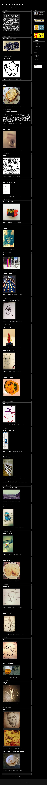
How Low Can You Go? (9, 182)
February (37, 46)
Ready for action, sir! (9, 663)
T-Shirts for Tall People (10, 112)
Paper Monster (7, 533)
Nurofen (5, 255)
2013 (36, 52)
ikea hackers (21, 482)
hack (17, 482)
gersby (9, 482)
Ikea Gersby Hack (8, 457)
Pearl (4, 155)
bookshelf (6, 482)
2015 (36, 49)
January (37, 47)
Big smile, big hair (8, 350)
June (37, 43)
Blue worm (6, 507)
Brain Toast (6, 560)
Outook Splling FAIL (8, 430)
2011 (36, 55)
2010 (36, 56)
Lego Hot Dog (7, 327)
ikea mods (25, 482)
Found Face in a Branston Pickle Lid (13, 751)
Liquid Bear (6, 58)
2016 (36, 42)
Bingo (4, 13)
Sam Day (41, 12)
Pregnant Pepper (8, 377)
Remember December (9, 39)
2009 (36, 58)
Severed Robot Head (9, 202)
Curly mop (6, 587)
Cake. (4, 85)
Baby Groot (6, 683)
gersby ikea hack (13, 482)
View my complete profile (41, 14)
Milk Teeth (6, 404)
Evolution (6, 228)
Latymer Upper (7, 274)
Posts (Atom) (19, 776)
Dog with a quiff (8, 613)
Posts (36, 65)
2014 (36, 51)
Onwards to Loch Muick (10, 488)
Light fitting (6, 129)
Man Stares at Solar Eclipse (11, 300)
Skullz (5, 709)
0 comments (21, 52)
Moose (5, 640)
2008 (36, 59)
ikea (18, 482)
